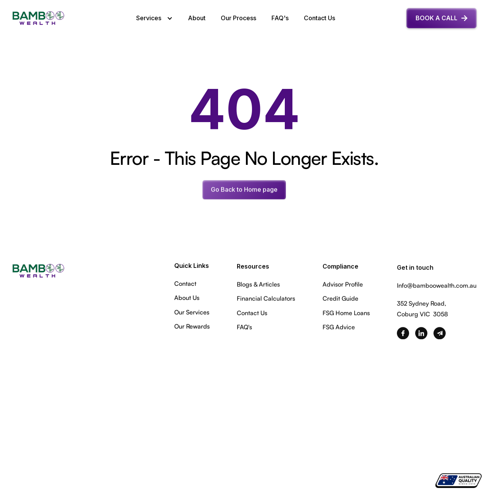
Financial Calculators (266, 300)
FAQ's (280, 18)
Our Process (238, 18)
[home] (38, 18)
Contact (185, 284)
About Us (186, 298)
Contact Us (319, 18)
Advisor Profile (343, 286)
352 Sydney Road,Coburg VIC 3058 (422, 312)
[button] (154, 18)
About (196, 18)
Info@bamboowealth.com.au (437, 289)
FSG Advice (339, 328)
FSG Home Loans (346, 314)
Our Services (191, 313)
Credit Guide (340, 300)
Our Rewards (192, 327)
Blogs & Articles (258, 286)
